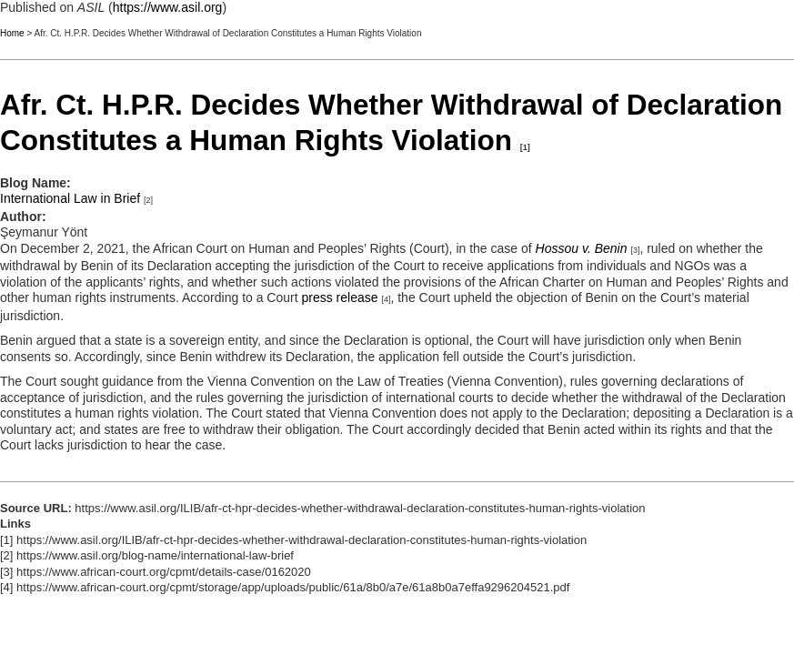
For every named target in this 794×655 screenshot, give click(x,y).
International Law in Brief (70, 198)
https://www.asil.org (168, 7)
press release (340, 297)
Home (12, 33)
